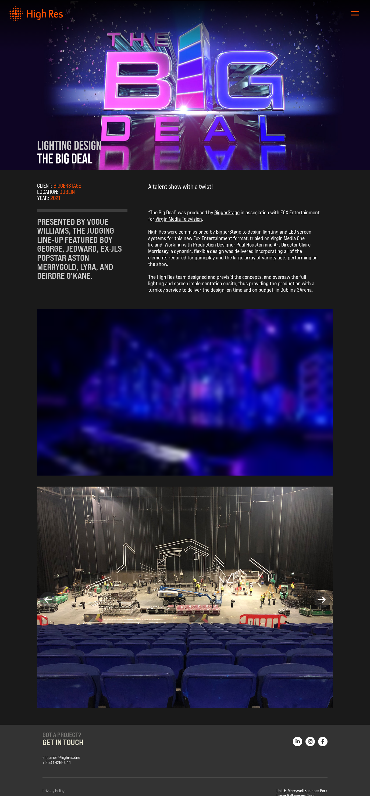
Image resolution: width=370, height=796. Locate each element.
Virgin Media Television (178, 219)
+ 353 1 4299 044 (56, 762)
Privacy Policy (53, 790)
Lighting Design (69, 145)
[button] (48, 600)
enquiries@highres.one (61, 757)
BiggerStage (227, 212)
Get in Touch (62, 742)
